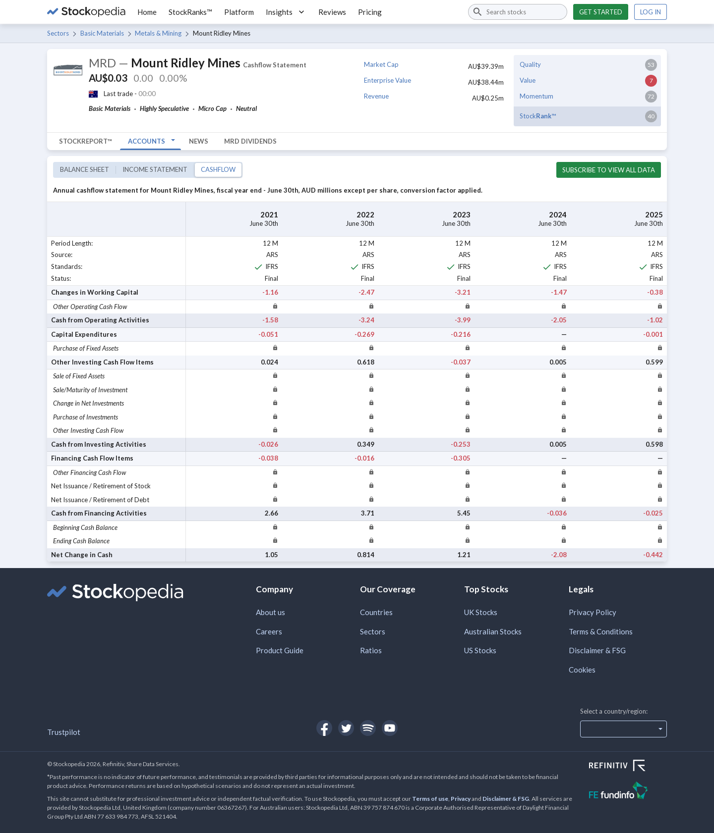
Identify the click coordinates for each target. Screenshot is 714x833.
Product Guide (279, 650)
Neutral (246, 108)
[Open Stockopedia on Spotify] (368, 728)
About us (270, 612)
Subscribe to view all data (608, 170)
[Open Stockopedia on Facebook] (324, 728)
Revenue (376, 96)
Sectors (58, 33)
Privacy (461, 798)
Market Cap (381, 64)
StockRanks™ (190, 11)
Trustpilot (63, 732)
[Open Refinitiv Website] (628, 767)
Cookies (582, 669)
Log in (650, 12)
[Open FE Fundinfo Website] (628, 791)
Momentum (536, 96)
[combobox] (517, 12)
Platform (239, 11)
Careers (269, 631)
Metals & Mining (158, 33)
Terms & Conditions (601, 631)
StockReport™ (85, 141)
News (198, 141)
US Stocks (480, 650)
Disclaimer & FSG (597, 650)
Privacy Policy (592, 612)
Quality (530, 64)
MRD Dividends (250, 141)
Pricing (370, 11)
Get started (600, 12)
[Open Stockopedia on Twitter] (346, 728)
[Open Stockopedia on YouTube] (390, 728)
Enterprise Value (387, 80)
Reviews (332, 11)
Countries (376, 612)
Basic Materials (102, 33)
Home (147, 11)
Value (528, 80)
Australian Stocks (493, 631)
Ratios (371, 650)
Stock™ (538, 116)
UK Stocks (480, 612)
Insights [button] (286, 12)
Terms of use (430, 798)
